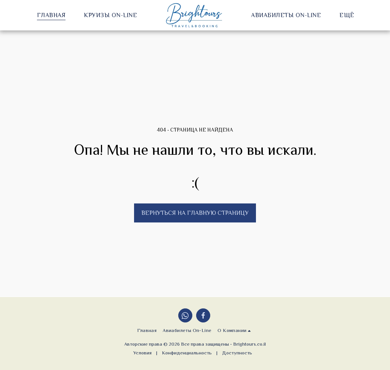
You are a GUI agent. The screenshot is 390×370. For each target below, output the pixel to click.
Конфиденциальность (187, 353)
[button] (235, 330)
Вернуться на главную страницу (195, 213)
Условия (142, 353)
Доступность (237, 353)
